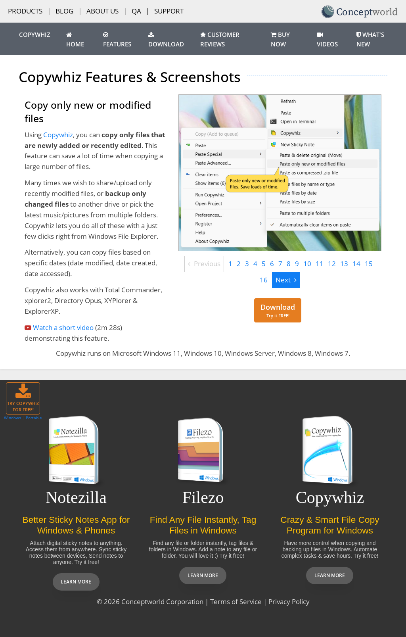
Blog (64, 10)
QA (136, 10)
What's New (370, 40)
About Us (102, 10)
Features (117, 40)
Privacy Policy (289, 601)
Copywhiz (34, 35)
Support (169, 10)
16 (264, 279)
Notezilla (76, 497)
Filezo (203, 497)
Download (166, 40)
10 (307, 263)
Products (25, 10)
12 (332, 263)
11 (320, 263)
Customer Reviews (219, 40)
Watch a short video (63, 327)
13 (344, 263)
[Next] (286, 280)
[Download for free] (277, 310)
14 (356, 263)
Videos (327, 40)
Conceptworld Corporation (162, 601)
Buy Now (280, 40)
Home (75, 40)
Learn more (76, 581)
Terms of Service (236, 601)
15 (369, 263)
